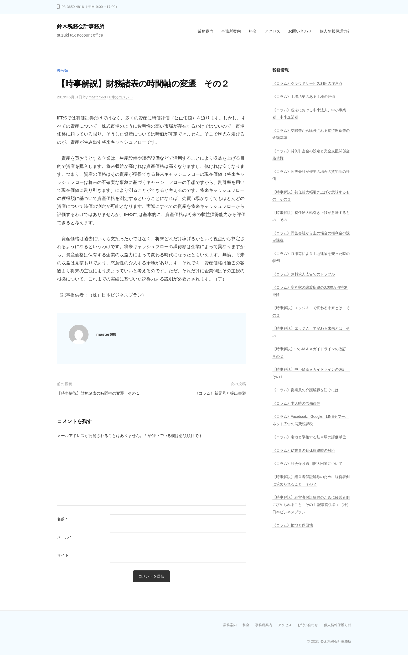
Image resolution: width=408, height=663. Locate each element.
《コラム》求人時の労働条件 (298, 403)
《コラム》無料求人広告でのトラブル (305, 274)
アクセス (272, 31)
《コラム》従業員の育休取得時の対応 (305, 457)
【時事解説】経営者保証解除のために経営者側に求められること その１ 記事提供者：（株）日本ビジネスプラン (309, 511)
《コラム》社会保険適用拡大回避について (309, 471)
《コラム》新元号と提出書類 (217, 393)
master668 (100, 97)
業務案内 (205, 31)
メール (64, 545)
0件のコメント (126, 97)
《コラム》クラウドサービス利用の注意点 (309, 83)
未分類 (63, 70)
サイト (63, 563)
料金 (253, 31)
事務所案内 (231, 31)
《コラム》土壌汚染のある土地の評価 (305, 96)
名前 (62, 527)
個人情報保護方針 (335, 31)
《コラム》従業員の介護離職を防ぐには (307, 390)
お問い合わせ (300, 31)
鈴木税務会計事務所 (83, 26)
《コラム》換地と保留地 (294, 532)
